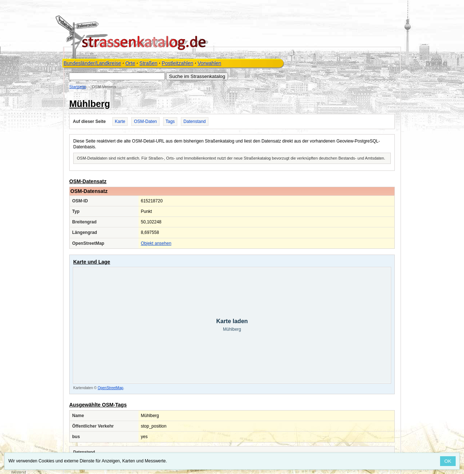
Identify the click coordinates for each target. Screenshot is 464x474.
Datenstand (194, 121)
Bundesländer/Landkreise (92, 63)
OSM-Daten (145, 121)
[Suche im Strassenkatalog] (117, 76)
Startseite (77, 87)
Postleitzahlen (177, 63)
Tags (170, 121)
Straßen (148, 63)
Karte (120, 121)
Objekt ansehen (156, 243)
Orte (130, 63)
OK (447, 461)
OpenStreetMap (110, 388)
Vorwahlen (209, 63)
